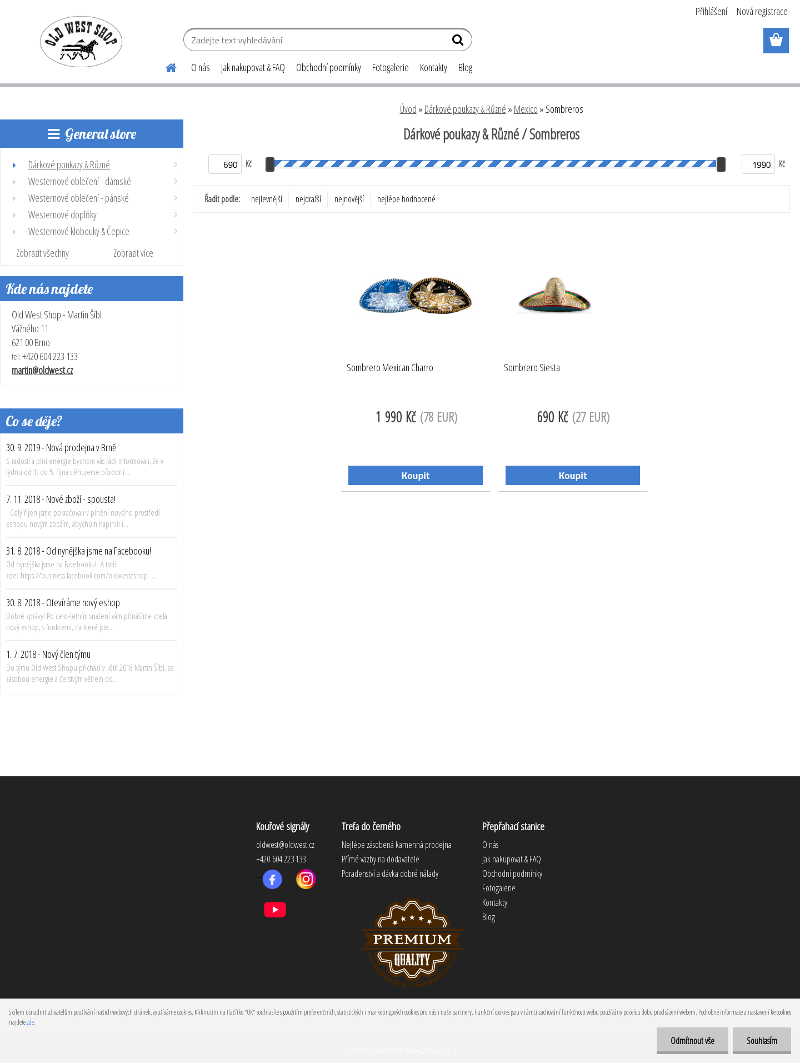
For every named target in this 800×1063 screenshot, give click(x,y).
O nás (200, 67)
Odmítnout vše (692, 1041)
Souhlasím (762, 1041)
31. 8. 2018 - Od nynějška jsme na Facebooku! (78, 550)
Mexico (526, 109)
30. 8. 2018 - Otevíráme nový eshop (63, 602)
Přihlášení (711, 11)
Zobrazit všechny (42, 252)
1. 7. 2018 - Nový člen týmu (48, 654)
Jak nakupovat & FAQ (253, 67)
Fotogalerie (390, 67)
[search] (459, 42)
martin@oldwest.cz (42, 370)
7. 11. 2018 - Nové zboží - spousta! (61, 499)
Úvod (408, 109)
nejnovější (349, 199)
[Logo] (79, 41)
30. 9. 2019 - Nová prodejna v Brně (61, 447)
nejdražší (308, 199)
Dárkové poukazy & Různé (465, 109)
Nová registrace (762, 11)
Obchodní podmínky (328, 67)
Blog (465, 67)
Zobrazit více (133, 252)
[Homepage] (164, 66)
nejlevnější (266, 199)
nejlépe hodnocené (406, 199)
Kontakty (433, 67)
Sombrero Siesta (532, 368)
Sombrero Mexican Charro (390, 368)
